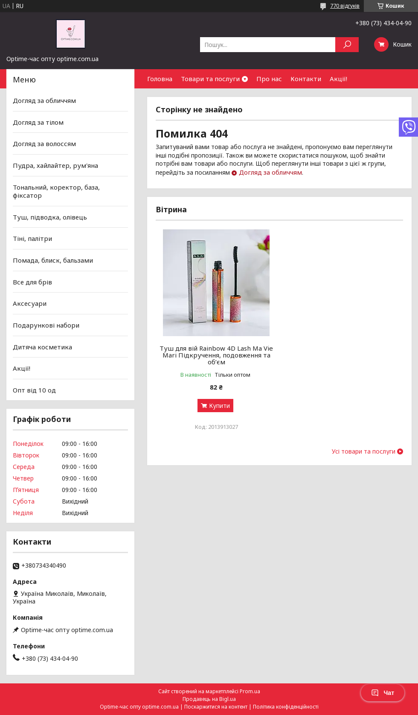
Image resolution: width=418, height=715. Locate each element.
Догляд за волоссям (44, 143)
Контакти (305, 78)
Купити (219, 405)
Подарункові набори (46, 325)
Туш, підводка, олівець (50, 217)
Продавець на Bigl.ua (209, 699)
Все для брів (32, 282)
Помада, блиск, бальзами (53, 260)
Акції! (338, 78)
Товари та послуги (210, 78)
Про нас (269, 78)
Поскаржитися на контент (215, 706)
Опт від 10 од (34, 390)
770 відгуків (345, 5)
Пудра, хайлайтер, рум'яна (55, 165)
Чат (382, 693)
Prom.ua (250, 691)
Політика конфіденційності (286, 706)
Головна (159, 78)
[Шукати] (347, 44)
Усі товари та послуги (363, 451)
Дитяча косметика (42, 346)
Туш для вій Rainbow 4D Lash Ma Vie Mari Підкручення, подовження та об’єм (216, 355)
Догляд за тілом (38, 122)
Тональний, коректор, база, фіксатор (56, 190)
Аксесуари (29, 303)
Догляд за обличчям (270, 172)
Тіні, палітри (32, 238)
